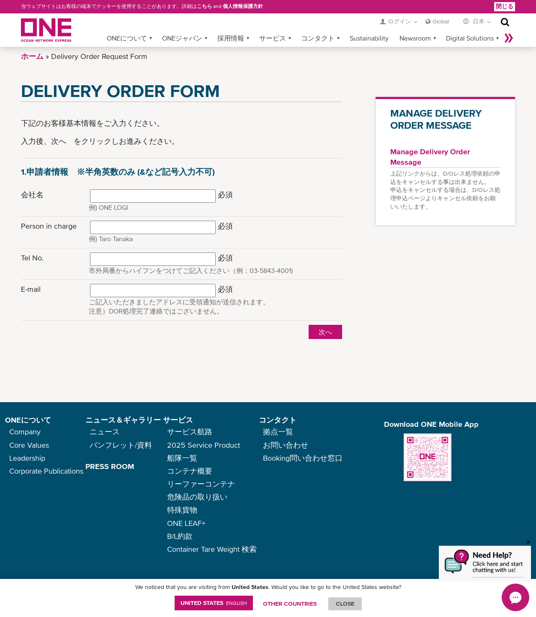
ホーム (32, 56)
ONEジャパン (182, 38)
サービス (272, 38)
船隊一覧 (182, 458)
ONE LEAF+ (186, 523)
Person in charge (49, 226)
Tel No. (32, 257)
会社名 (32, 194)
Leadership (27, 458)
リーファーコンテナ (201, 483)
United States (213, 602)
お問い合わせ (285, 445)
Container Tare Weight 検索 (212, 549)
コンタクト (318, 38)
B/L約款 (180, 536)
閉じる (504, 6)
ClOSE (345, 603)
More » (508, 38)
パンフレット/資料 (121, 445)
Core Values (29, 445)
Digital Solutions (470, 38)
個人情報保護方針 (243, 6)
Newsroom (415, 38)
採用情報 (230, 38)
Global (441, 21)
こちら (204, 6)
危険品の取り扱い (197, 496)
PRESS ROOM (109, 466)
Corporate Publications (46, 471)
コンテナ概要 (189, 471)
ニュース (105, 431)
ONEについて (127, 38)
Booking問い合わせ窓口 (303, 458)
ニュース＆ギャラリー (123, 420)
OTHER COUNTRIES (290, 603)
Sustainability (369, 38)
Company (25, 431)
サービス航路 (189, 431)
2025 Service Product (203, 445)
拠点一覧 (278, 431)
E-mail (31, 289)
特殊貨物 (182, 509)
